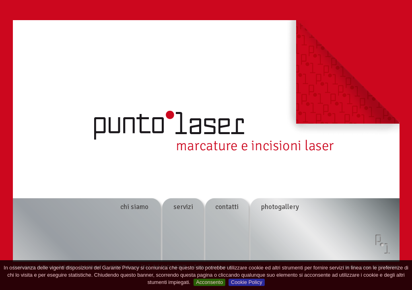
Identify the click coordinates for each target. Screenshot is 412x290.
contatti (227, 207)
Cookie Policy (246, 282)
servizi (183, 207)
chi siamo (134, 207)
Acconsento (209, 282)
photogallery (280, 207)
